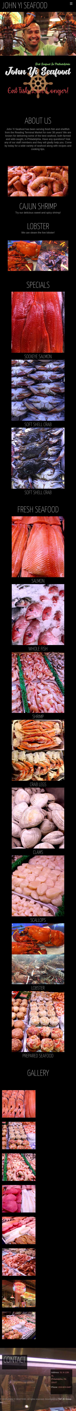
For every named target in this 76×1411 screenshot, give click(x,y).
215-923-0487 (64, 1387)
